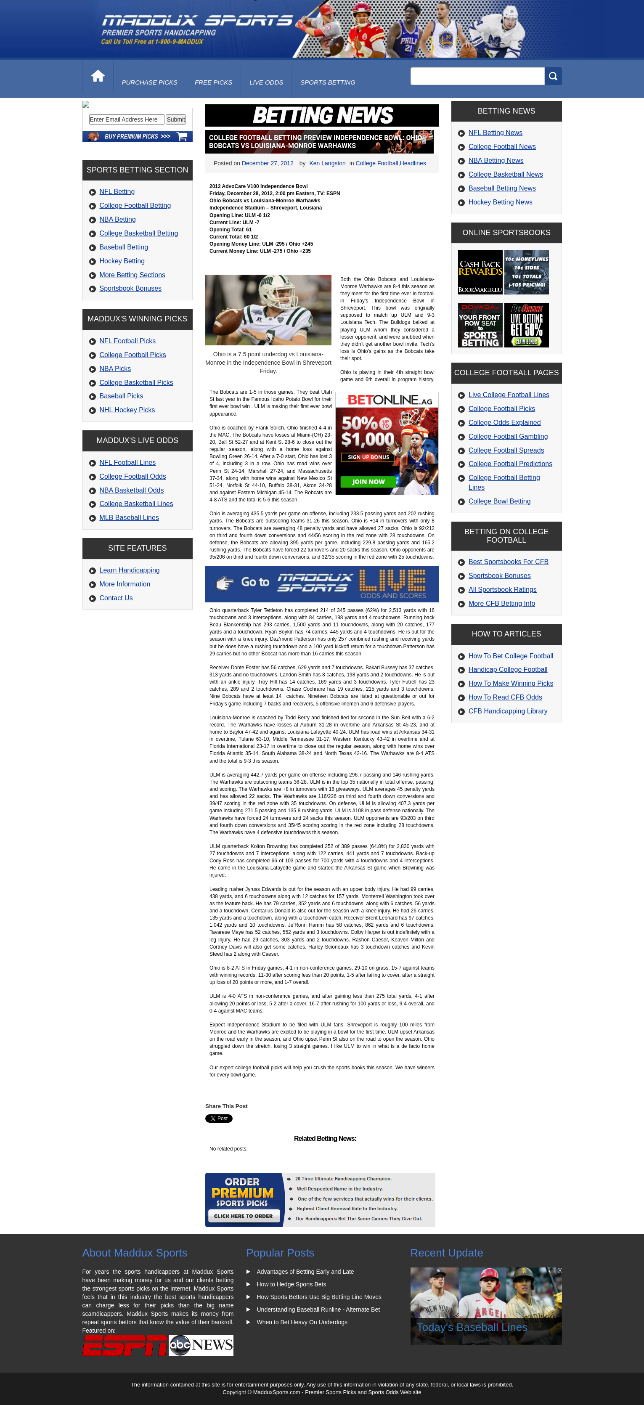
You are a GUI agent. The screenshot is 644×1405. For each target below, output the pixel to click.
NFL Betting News (495, 132)
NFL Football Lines (128, 519)
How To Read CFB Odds (505, 697)
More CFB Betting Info (502, 603)
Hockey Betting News (501, 202)
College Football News (502, 146)
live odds (266, 82)
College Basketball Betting (139, 290)
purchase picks (150, 82)
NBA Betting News (496, 160)
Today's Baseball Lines (472, 1327)
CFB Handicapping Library (508, 711)
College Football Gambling (508, 436)
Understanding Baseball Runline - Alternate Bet (318, 1309)
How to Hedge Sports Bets (291, 1284)
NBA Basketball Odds (132, 547)
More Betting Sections (133, 331)
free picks (213, 82)
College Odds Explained (505, 422)
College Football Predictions (510, 463)
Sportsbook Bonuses (131, 345)
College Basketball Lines (136, 561)
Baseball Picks (121, 453)
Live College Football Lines (509, 394)
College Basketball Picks (136, 439)
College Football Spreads (506, 450)
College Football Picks (133, 412)
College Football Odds (133, 533)
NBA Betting (118, 276)
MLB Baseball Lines (129, 574)
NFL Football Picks (128, 398)
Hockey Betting (122, 318)
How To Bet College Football (511, 656)
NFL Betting (117, 248)
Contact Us (116, 654)
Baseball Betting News (502, 188)
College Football (377, 163)
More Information (125, 641)
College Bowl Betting (500, 501)
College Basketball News (506, 174)
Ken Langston (327, 163)
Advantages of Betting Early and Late (305, 1271)
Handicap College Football (508, 669)
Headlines (413, 163)
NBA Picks (115, 425)
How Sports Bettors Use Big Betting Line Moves (319, 1297)
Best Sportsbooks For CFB (509, 561)
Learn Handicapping (130, 627)
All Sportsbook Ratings (503, 589)
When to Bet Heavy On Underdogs (302, 1322)
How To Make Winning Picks (511, 683)
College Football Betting (135, 262)
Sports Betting (327, 82)
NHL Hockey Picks (127, 467)
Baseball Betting (124, 304)
